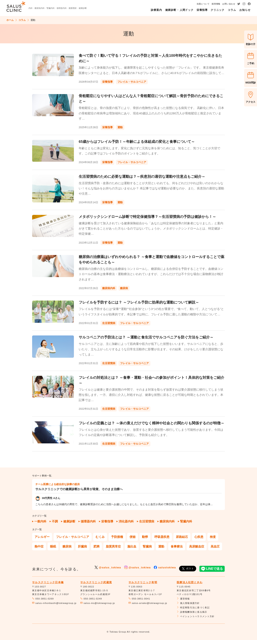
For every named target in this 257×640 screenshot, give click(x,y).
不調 (55, 521)
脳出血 (131, 546)
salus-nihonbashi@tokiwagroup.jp (54, 603)
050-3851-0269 (43, 598)
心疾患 (198, 536)
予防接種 (117, 536)
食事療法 (177, 546)
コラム (22, 20)
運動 (161, 546)
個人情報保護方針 (188, 603)
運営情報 (183, 598)
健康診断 (69, 521)
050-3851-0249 (91, 598)
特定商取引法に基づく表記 (193, 607)
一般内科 (40, 521)
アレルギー (42, 536)
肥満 (96, 546)
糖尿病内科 (167, 521)
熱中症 (39, 546)
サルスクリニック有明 (142, 582)
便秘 (133, 536)
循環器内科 (88, 521)
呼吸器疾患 (161, 536)
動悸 (145, 536)
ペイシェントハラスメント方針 (195, 616)
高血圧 (215, 546)
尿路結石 (182, 536)
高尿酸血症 (196, 546)
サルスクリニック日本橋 (48, 582)
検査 (213, 536)
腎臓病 (147, 546)
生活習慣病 (146, 521)
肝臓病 (82, 546)
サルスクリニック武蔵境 (96, 582)
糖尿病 (66, 546)
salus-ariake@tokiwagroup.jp (147, 603)
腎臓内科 (186, 521)
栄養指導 (107, 521)
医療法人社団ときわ (190, 582)
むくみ (100, 536)
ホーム (10, 20)
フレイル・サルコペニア (72, 536)
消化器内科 (126, 521)
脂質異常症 (113, 546)
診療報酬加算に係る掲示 (192, 612)
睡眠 (53, 546)
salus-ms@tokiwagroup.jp (97, 603)
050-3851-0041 (139, 598)
